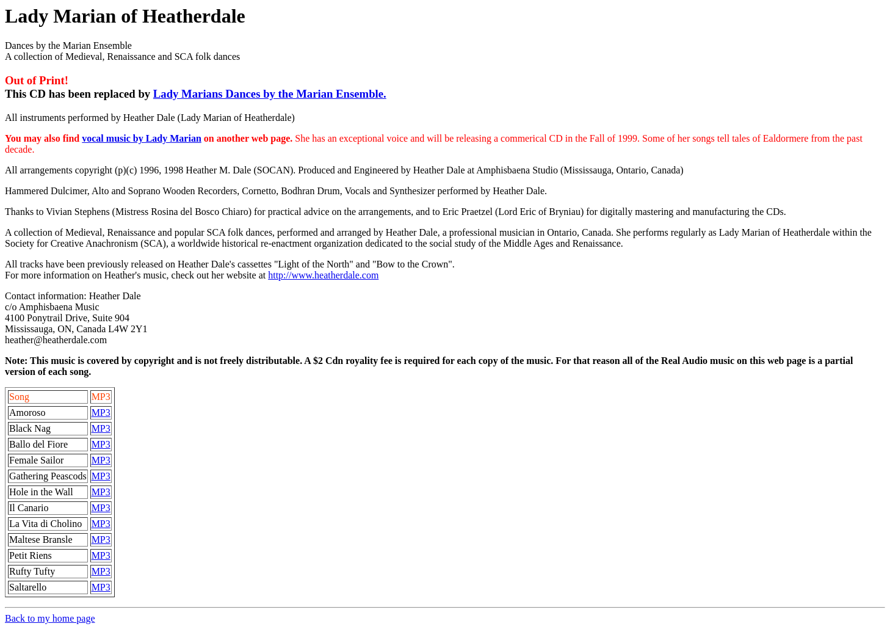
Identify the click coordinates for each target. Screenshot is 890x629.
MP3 (101, 412)
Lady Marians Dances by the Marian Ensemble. (269, 93)
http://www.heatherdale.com (323, 275)
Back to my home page (50, 618)
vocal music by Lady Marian (141, 138)
